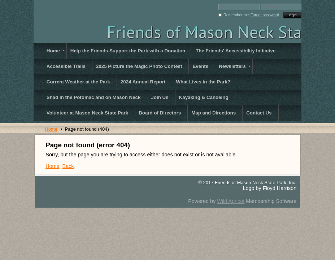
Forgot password (265, 15)
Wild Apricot (230, 201)
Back (68, 166)
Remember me (236, 15)
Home (51, 129)
